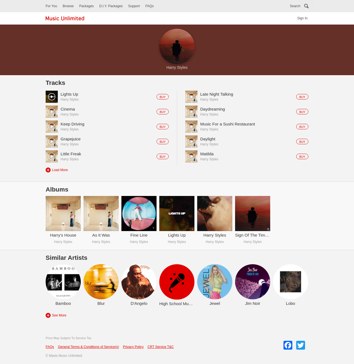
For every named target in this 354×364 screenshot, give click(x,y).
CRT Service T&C (161, 347)
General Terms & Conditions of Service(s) (88, 347)
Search (295, 6)
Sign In (302, 18)
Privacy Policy (133, 347)
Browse (68, 6)
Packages (86, 6)
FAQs (149, 6)
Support (134, 6)
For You (51, 6)
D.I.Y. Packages (111, 6)
